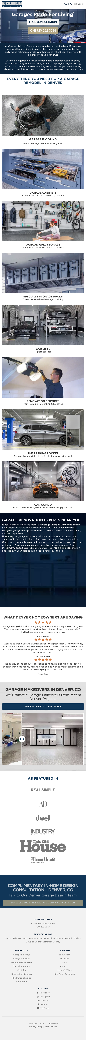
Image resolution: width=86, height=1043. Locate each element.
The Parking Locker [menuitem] (21, 978)
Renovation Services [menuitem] (21, 974)
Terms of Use (51, 1027)
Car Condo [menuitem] (21, 982)
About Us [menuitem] (64, 966)
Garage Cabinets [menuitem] (21, 959)
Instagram (45, 997)
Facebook (45, 993)
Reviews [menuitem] (64, 959)
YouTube (44, 1008)
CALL (68, 4)
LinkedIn (45, 1000)
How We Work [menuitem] (65, 970)
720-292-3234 (43, 30)
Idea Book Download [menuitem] (64, 974)
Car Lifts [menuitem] (21, 970)
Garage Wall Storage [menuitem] (21, 962)
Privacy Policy (35, 1027)
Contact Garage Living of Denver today (34, 548)
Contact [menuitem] (65, 962)
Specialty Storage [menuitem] (21, 966)
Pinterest (44, 1004)
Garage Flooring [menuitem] (21, 955)
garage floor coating (61, 536)
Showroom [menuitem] (64, 955)
